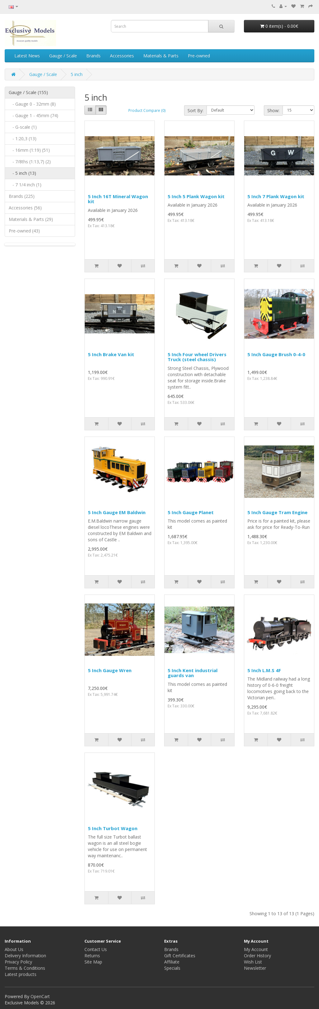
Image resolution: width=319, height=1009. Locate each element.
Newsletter (255, 968)
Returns (92, 956)
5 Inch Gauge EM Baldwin (116, 512)
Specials (172, 968)
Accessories (122, 56)
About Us (14, 949)
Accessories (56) (25, 208)
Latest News (27, 56)
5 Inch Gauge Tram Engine (277, 512)
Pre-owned (199, 56)
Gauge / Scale (63, 56)
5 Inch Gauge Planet (191, 512)
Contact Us (95, 949)
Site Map (93, 962)
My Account (256, 949)
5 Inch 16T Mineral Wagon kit (118, 199)
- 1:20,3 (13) (22, 138)
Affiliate (171, 962)
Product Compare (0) (146, 110)
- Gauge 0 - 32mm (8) (32, 104)
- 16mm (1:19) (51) (29, 150)
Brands (93, 56)
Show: (273, 110)
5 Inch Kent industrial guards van (192, 673)
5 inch (77, 74)
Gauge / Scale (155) (28, 92)
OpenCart (40, 996)
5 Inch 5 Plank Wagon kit (196, 196)
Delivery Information (25, 956)
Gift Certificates (179, 956)
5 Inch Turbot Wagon (112, 828)
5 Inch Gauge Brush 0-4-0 (276, 354)
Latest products (20, 974)
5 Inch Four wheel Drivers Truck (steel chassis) (197, 357)
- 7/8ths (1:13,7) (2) (30, 162)
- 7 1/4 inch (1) (25, 185)
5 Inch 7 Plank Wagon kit (275, 196)
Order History (257, 956)
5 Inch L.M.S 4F (264, 670)
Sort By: (195, 110)
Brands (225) (22, 196)
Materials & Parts (161, 56)
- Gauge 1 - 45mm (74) (33, 115)
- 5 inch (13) (22, 173)
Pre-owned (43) (24, 231)
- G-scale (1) (23, 127)
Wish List (253, 962)
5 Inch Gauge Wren (109, 670)
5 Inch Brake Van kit (111, 354)
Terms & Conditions (25, 968)
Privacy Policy (18, 962)
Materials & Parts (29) (31, 219)
